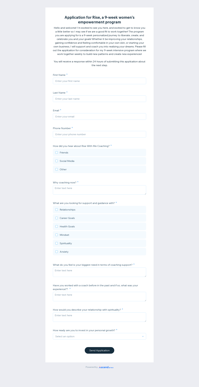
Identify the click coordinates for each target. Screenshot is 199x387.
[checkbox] (99, 153)
